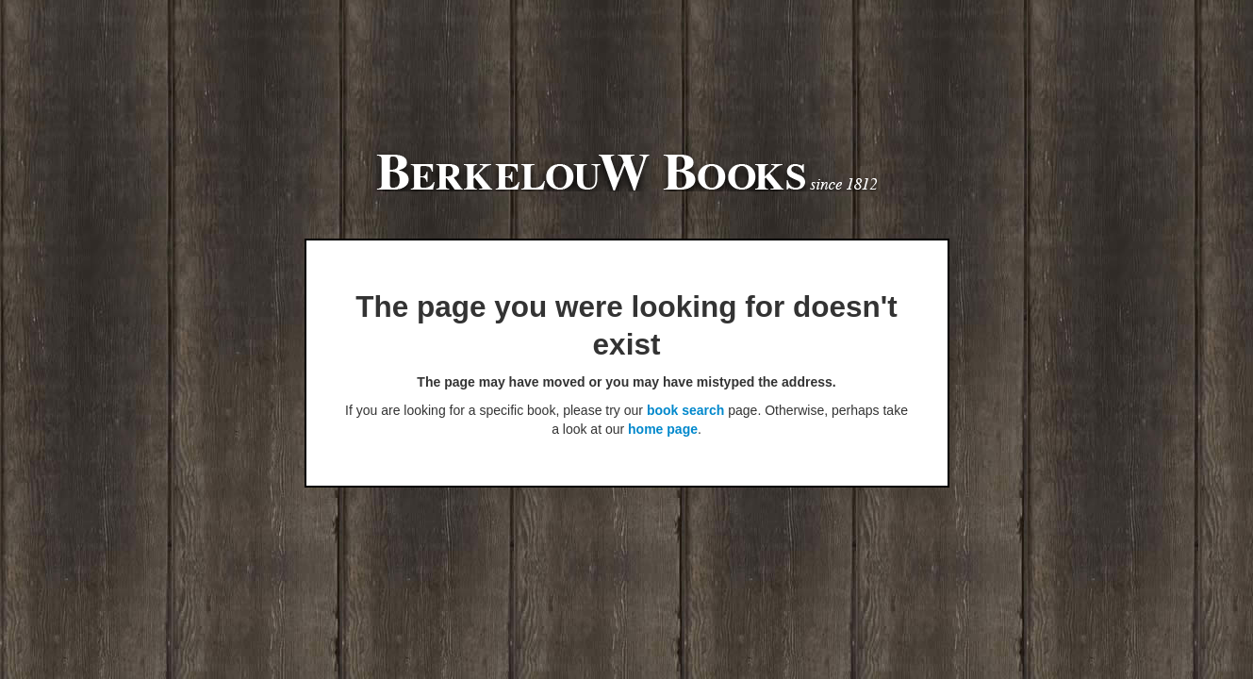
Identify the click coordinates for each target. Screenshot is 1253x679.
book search (685, 410)
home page (663, 429)
